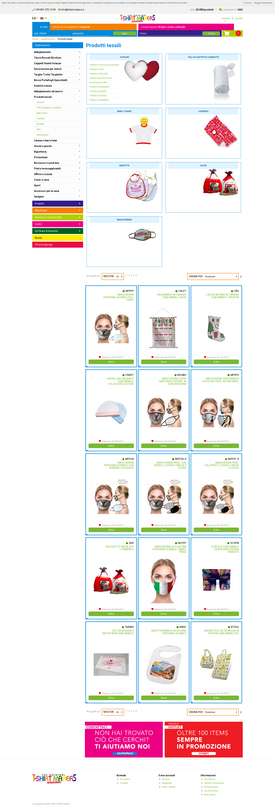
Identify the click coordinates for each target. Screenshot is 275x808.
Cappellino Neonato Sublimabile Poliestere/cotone (119, 381)
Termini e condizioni (214, 783)
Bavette (124, 165)
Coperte (203, 111)
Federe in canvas (97, 95)
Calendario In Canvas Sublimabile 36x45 (171, 296)
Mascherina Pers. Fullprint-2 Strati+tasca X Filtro (221, 465)
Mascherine (124, 219)
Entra (111, 361)
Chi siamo (125, 779)
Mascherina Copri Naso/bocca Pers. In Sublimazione (172, 381)
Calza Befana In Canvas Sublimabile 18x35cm (222, 296)
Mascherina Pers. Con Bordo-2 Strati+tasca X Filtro (170, 465)
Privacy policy (211, 787)
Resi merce (209, 794)
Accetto (248, 3)
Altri (203, 165)
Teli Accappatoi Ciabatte (203, 57)
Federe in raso (96, 69)
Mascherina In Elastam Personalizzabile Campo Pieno (169, 549)
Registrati (167, 783)
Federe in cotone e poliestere (104, 64)
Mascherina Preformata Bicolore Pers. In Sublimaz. (222, 381)
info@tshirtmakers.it (71, 9)
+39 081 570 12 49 (44, 9)
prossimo (138, 275)
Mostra (113, 276)
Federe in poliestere (99, 86)
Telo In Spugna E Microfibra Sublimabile (117, 632)
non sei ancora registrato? (71, 27)
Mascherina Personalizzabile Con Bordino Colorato (118, 465)
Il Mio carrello (169, 787)
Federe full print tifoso (100, 78)
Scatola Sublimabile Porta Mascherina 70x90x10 (225, 549)
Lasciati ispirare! (163, 27)
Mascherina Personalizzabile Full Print (118, 297)
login (124, 33)
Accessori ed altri (98, 82)
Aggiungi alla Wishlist (111, 357)
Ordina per (196, 276)
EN (43, 18)
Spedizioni (209, 779)
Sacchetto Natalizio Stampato (119, 548)
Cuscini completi (97, 91)
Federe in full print (98, 73)
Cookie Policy (211, 790)
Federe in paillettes (99, 100)
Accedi (43, 27)
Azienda (226, 18)
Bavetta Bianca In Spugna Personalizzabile (168, 632)
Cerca (211, 33)
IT (35, 18)
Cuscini (124, 57)
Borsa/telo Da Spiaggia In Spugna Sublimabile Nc (221, 632)
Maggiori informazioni (263, 3)
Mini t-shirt (124, 111)
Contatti (239, 18)
